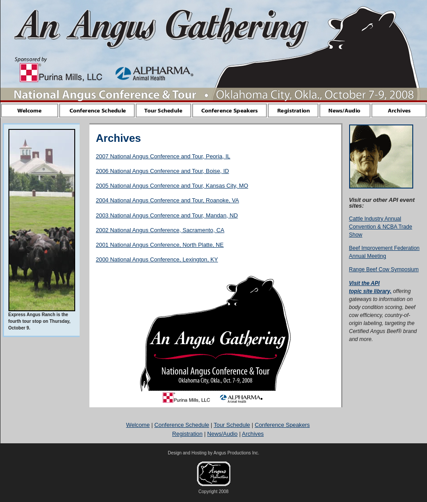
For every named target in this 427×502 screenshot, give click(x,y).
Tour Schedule (232, 425)
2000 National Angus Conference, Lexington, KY (157, 259)
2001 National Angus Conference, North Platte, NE (160, 244)
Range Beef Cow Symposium (384, 269)
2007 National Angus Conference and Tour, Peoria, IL (163, 156)
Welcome (138, 425)
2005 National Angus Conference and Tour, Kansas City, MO (172, 185)
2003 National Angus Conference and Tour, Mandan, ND (167, 215)
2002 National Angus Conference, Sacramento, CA (160, 230)
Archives (253, 433)
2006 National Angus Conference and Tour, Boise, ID (162, 171)
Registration (187, 433)
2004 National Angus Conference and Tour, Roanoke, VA (167, 200)
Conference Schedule (181, 425)
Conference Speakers (282, 425)
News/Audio (222, 433)
